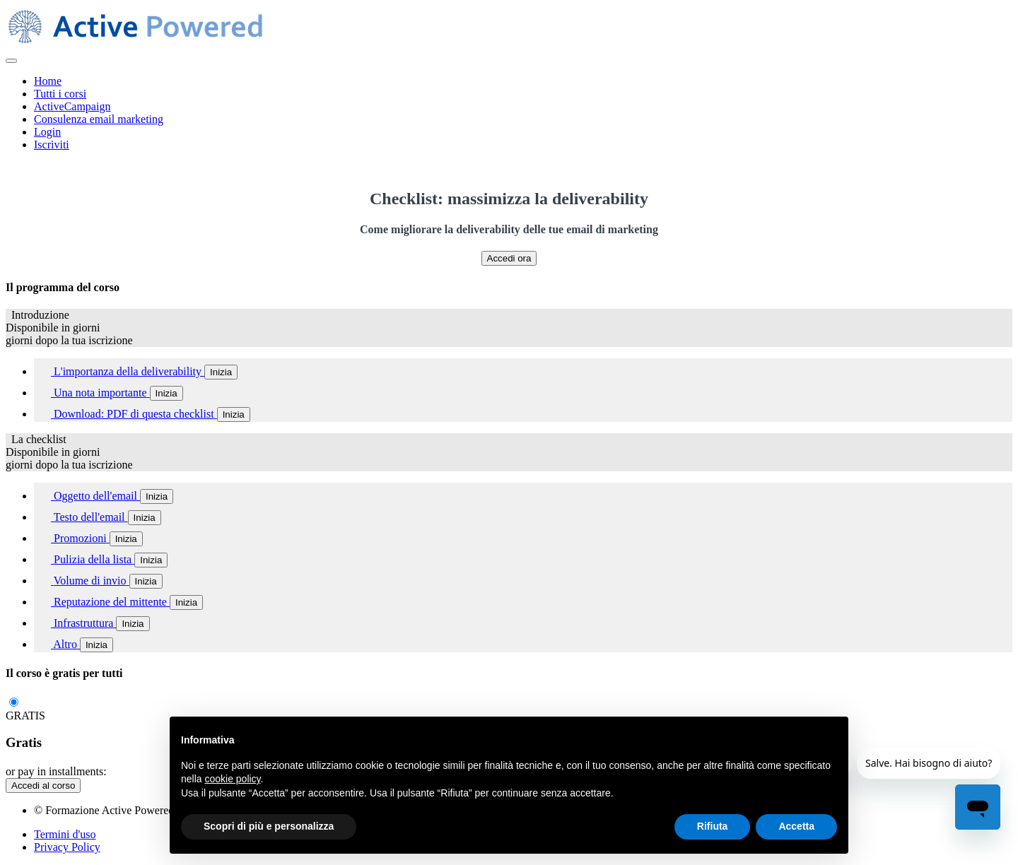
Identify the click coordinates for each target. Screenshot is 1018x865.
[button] (11, 61)
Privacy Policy (67, 847)
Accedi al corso (43, 785)
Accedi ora (509, 258)
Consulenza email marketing (98, 119)
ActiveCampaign (72, 106)
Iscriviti (51, 145)
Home (48, 81)
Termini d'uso (65, 834)
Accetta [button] (796, 826)
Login (47, 132)
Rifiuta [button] (712, 826)
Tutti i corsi (60, 94)
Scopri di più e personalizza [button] (269, 826)
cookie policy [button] (232, 778)
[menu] (509, 113)
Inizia (221, 372)
